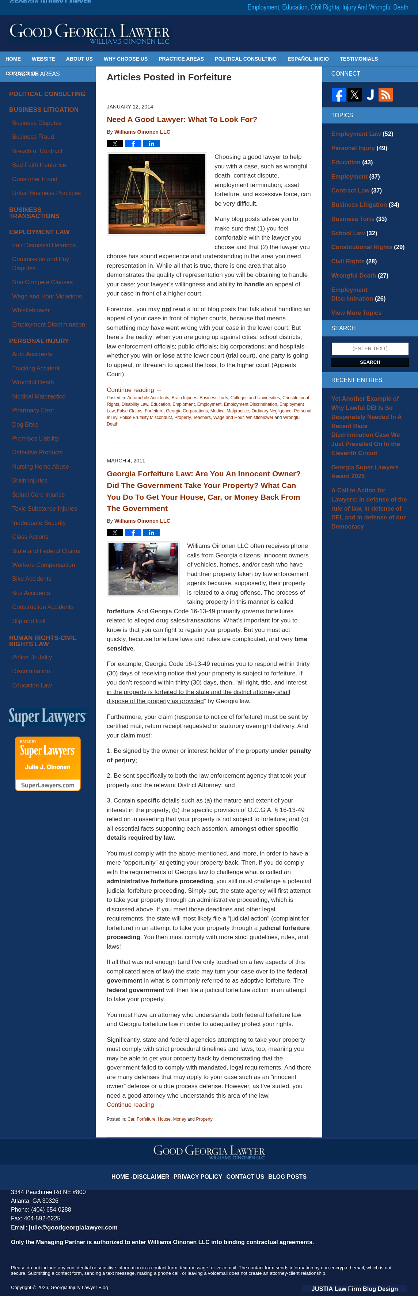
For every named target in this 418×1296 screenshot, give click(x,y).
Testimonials (359, 59)
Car (131, 1119)
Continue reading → (134, 389)
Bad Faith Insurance (32, 141)
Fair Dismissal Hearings (36, 193)
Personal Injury (33, 249)
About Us (79, 59)
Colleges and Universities (255, 397)
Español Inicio (308, 59)
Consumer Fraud (28, 149)
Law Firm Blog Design (372, 1287)
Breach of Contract (30, 132)
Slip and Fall (23, 418)
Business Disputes (30, 115)
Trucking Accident (29, 266)
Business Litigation (37, 107)
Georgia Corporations (187, 410)
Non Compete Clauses (35, 210)
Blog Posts (277, 1171)
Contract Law (352, 184)
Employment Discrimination (250, 404)
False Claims (129, 410)
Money (179, 1119)
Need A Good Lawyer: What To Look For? (182, 119)
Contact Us (22, 73)
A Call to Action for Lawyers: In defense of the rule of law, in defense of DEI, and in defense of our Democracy (369, 461)
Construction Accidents (35, 409)
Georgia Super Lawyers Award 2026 (368, 434)
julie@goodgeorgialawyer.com (68, 1227)
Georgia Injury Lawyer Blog (90, 33)
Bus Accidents (25, 401)
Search (370, 343)
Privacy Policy (201, 1171)
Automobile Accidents (148, 397)
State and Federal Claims (38, 375)
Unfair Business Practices (38, 158)
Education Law (26, 462)
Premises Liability (29, 308)
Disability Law (135, 404)
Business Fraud (27, 124)
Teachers (202, 417)
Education (160, 404)
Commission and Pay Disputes (44, 202)
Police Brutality (26, 445)
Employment (209, 404)
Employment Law (33, 184)
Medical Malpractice (229, 410)
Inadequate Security (32, 359)
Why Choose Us (126, 59)
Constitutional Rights (362, 235)
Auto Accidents (26, 257)
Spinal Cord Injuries (31, 342)
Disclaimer (162, 1171)
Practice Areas (181, 59)
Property (182, 417)
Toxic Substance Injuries (36, 350)
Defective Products (30, 317)
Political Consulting (246, 59)
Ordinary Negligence (271, 410)
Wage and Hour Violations (38, 219)
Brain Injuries (184, 397)
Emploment (183, 404)
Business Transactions (43, 171)
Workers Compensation (35, 384)
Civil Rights (350, 248)
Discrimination (25, 453)
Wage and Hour (228, 417)
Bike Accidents (25, 393)
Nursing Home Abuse (33, 325)
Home (13, 59)
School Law (350, 222)
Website (43, 59)
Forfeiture (154, 410)
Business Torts (214, 397)
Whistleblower (259, 417)
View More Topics (352, 294)
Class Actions (24, 367)
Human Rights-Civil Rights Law (46, 433)
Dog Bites (20, 300)
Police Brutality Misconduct (145, 417)
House (164, 1119)
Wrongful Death (27, 274)
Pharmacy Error (27, 291)
